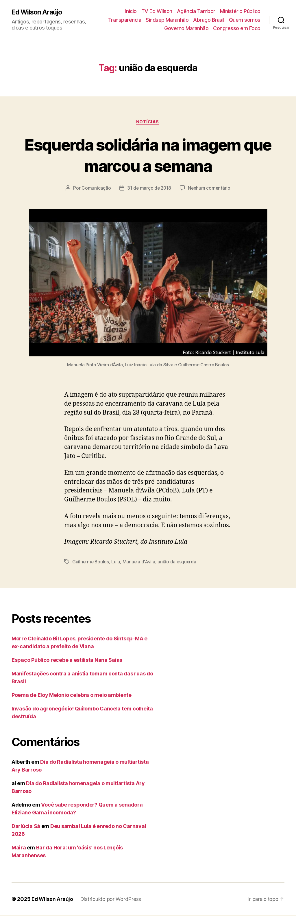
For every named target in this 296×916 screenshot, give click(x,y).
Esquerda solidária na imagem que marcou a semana (148, 155)
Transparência (124, 20)
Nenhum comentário (209, 188)
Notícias (148, 122)
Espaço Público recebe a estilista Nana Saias (67, 660)
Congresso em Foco (236, 28)
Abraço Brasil (208, 20)
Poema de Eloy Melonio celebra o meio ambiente (72, 696)
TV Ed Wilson (156, 11)
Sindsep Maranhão (167, 20)
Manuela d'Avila (139, 562)
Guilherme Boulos (91, 562)
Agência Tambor (196, 11)
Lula (116, 562)
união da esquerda (178, 562)
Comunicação (95, 188)
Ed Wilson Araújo (38, 12)
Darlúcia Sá (26, 827)
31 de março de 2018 (149, 188)
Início (131, 11)
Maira (19, 848)
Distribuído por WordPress (111, 900)
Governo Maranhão (186, 28)
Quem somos (244, 20)
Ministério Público (240, 11)
